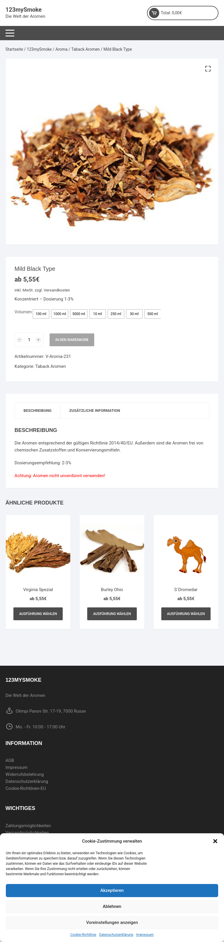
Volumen (23, 311)
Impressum (145, 935)
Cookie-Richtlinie (83, 935)
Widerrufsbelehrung (25, 774)
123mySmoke (24, 9)
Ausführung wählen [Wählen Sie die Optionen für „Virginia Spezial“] (38, 614)
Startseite (14, 49)
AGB (10, 760)
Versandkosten (57, 290)
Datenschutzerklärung (116, 935)
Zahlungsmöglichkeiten (28, 825)
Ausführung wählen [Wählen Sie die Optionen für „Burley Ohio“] (112, 614)
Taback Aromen (85, 49)
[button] (215, 841)
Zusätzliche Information (94, 410)
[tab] (38, 410)
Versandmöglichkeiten (27, 832)
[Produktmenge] (29, 340)
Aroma (61, 49)
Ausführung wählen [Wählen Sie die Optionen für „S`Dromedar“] (186, 614)
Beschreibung (38, 410)
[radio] (41, 314)
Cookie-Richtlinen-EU (26, 788)
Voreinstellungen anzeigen (112, 922)
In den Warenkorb (71, 340)
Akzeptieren (112, 890)
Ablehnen (112, 906)
